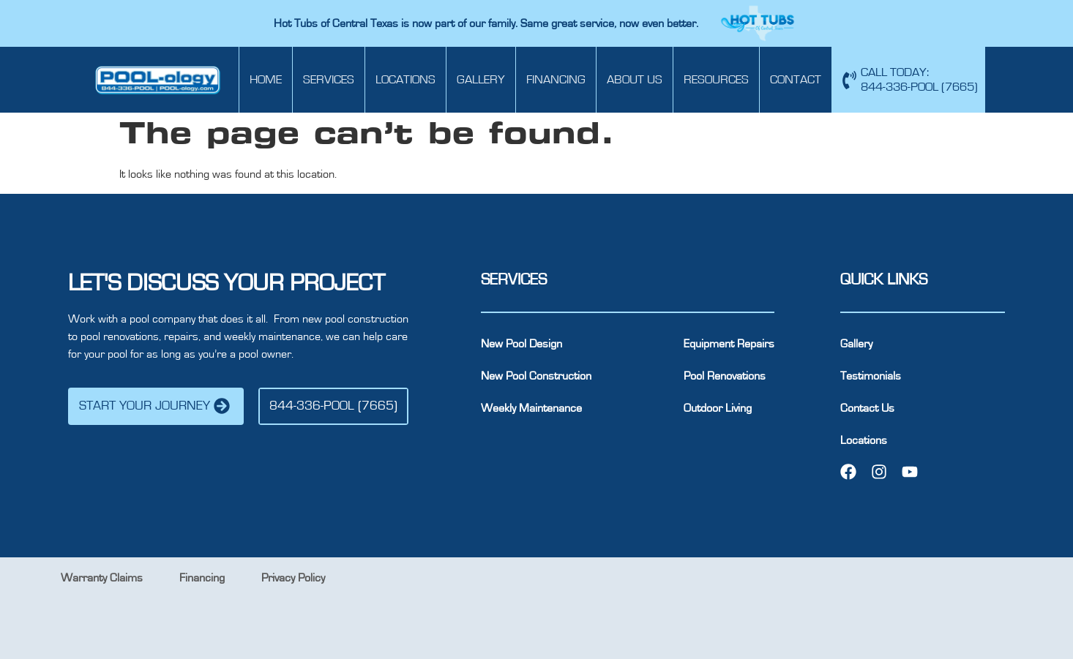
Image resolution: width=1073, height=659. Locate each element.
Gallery (481, 79)
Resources (716, 79)
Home (266, 79)
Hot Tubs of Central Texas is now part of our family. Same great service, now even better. (487, 23)
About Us (634, 79)
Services (328, 79)
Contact (795, 79)
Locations (405, 79)
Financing (556, 79)
